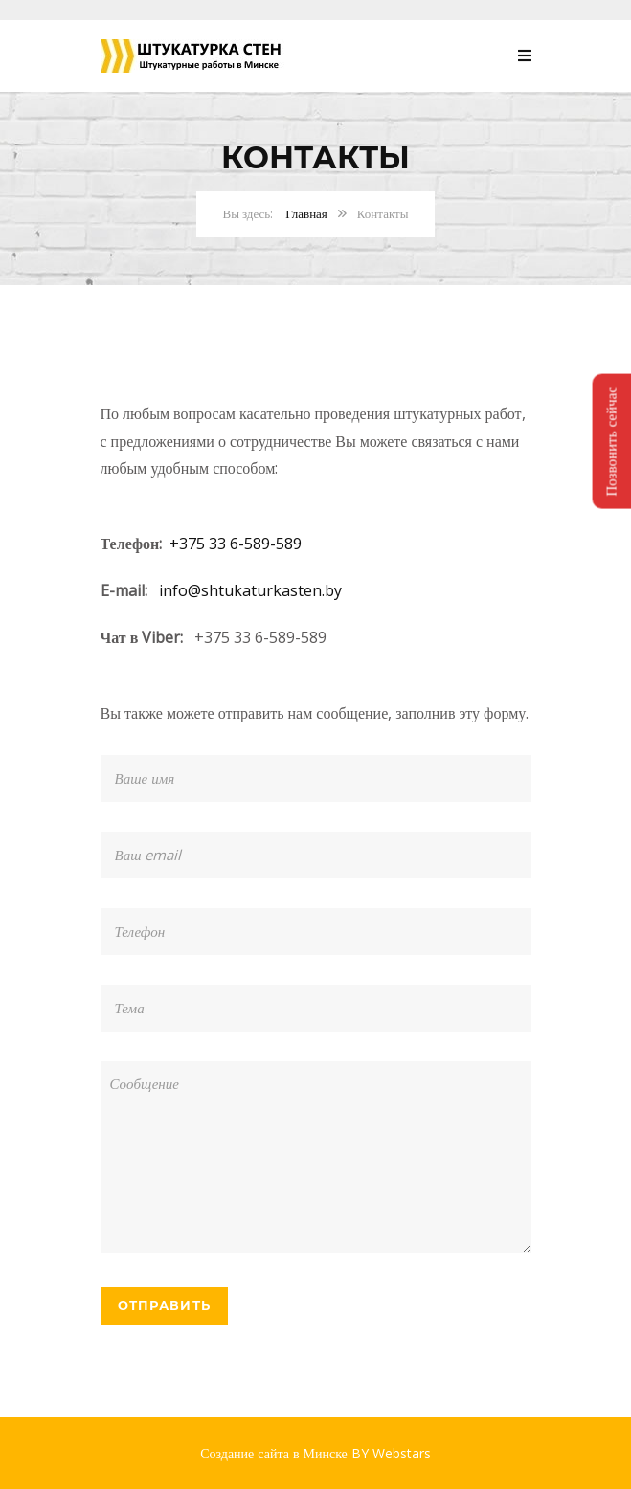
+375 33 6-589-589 (235, 543)
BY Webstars (391, 1453)
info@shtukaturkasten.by (250, 590)
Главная (306, 213)
